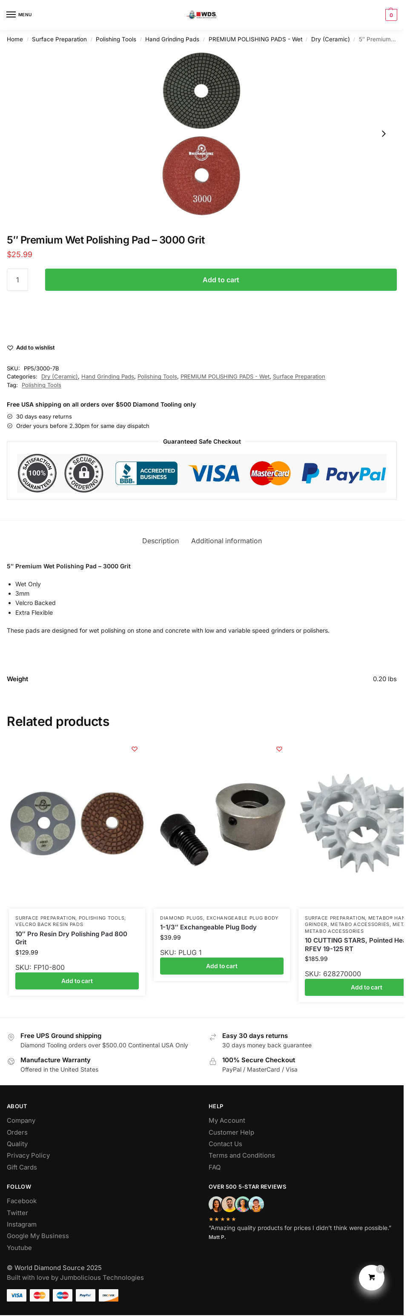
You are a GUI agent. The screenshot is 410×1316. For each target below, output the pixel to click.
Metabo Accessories (360, 924)
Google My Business (38, 1236)
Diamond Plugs (181, 918)
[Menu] (19, 15)
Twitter (17, 1213)
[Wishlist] (134, 749)
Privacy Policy (28, 1155)
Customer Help (231, 1132)
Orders (17, 1132)
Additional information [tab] (226, 541)
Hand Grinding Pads (172, 39)
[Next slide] (384, 134)
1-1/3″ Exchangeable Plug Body (208, 927)
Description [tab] (160, 541)
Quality (17, 1144)
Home (15, 39)
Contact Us (225, 1144)
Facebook (22, 1201)
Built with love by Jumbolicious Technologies (75, 1278)
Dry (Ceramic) (330, 39)
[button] (390, 15)
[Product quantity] (17, 280)
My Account (227, 1120)
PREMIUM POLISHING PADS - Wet (255, 39)
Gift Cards (22, 1167)
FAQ (215, 1167)
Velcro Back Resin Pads (49, 924)
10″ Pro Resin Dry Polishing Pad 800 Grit (71, 938)
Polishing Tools (116, 39)
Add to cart (221, 279)
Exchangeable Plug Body (242, 918)
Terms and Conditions (242, 1155)
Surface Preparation (59, 39)
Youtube (19, 1248)
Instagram (22, 1224)
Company (21, 1120)
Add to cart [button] (77, 981)
